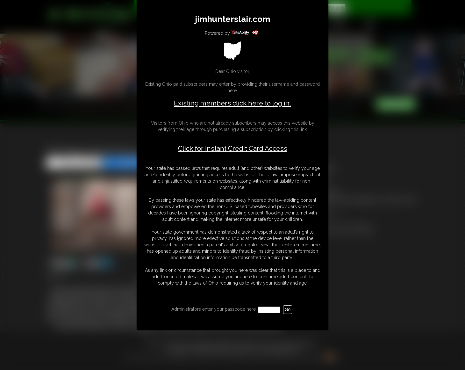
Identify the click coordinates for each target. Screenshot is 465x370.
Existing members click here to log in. (232, 103)
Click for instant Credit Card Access (232, 148)
